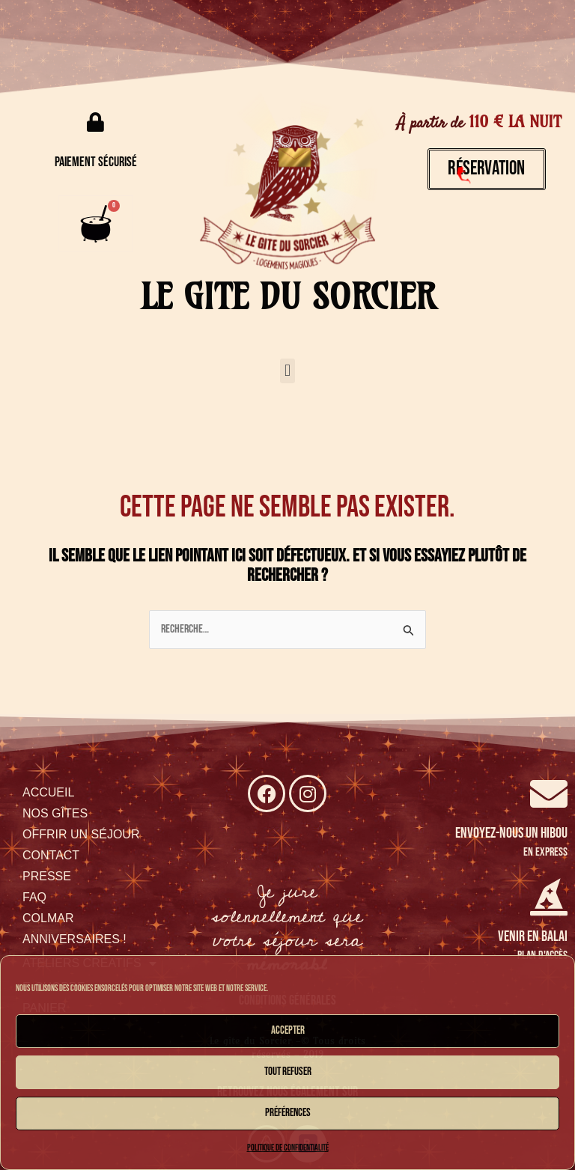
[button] (287, 371)
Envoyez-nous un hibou (511, 833)
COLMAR (47, 918)
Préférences (288, 1113)
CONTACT (50, 855)
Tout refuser (287, 1071)
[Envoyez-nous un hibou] (549, 793)
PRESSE (46, 876)
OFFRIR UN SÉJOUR (80, 834)
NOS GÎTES (55, 813)
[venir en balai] (549, 896)
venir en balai (533, 936)
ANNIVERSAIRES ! (74, 939)
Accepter (288, 1030)
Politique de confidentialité (288, 1148)
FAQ (34, 897)
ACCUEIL (48, 792)
